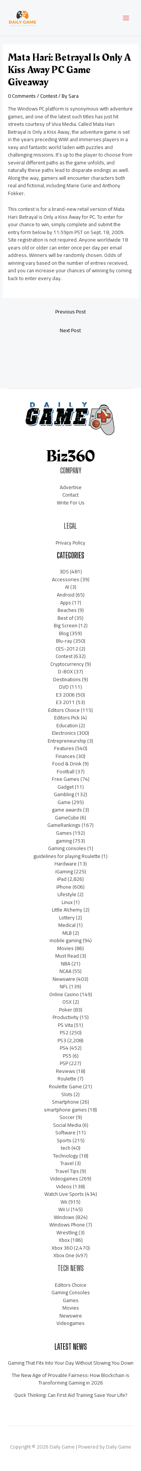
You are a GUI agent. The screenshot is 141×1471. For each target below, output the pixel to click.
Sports (64, 1140)
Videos (64, 1186)
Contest (48, 96)
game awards (67, 810)
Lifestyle (67, 894)
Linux (67, 902)
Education (67, 725)
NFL (64, 986)
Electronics (64, 733)
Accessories (65, 579)
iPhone (63, 887)
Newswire (64, 979)
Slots (67, 1094)
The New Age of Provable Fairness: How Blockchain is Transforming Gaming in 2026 (70, 1379)
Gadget (66, 787)
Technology (65, 1156)
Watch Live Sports (64, 1194)
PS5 (67, 1056)
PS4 (64, 1048)
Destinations (67, 679)
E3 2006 (65, 695)
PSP (64, 1063)
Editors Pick (67, 717)
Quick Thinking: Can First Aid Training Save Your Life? (70, 1395)
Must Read (67, 956)
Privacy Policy (70, 543)
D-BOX (65, 671)
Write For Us (71, 502)
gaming (64, 841)
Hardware (66, 863)
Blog (64, 633)
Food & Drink (67, 763)
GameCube (67, 817)
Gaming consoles (67, 848)
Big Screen (65, 625)
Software (65, 1132)
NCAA (65, 971)
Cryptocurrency (67, 664)
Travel (67, 1163)
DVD (64, 687)
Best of (65, 618)
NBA (65, 963)
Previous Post (70, 311)
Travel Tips (67, 1171)
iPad (62, 879)
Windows (64, 1217)
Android (65, 595)
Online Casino (64, 994)
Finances (65, 756)
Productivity (66, 1017)
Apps (65, 602)
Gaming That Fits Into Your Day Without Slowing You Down (70, 1363)
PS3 (62, 1040)
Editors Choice (64, 710)
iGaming (64, 871)
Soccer (67, 1117)
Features (64, 748)
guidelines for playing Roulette (66, 856)
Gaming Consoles (71, 1292)
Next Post (70, 330)
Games (64, 833)
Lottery (67, 917)
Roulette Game (65, 1086)
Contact (70, 495)
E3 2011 (65, 702)
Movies (65, 948)
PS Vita (65, 1025)
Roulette (67, 1078)
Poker (65, 1009)
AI (67, 587)
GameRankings (63, 825)
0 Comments (22, 96)
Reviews (65, 1071)
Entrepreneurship (67, 741)
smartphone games (65, 1109)
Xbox (64, 1240)
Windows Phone (67, 1224)
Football (65, 771)
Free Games (65, 779)
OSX (67, 1002)
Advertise (71, 487)
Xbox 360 (62, 1248)
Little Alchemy (67, 910)
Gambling (64, 794)
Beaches (67, 610)
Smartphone (65, 1102)
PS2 (64, 1032)
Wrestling (66, 1232)
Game (64, 802)
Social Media (67, 1125)
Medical (67, 925)
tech (65, 1148)
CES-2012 (67, 648)
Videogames (64, 1178)
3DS (64, 571)
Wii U (64, 1209)
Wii (64, 1202)
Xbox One (63, 1255)
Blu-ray (64, 641)
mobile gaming (66, 940)
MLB (67, 933)
